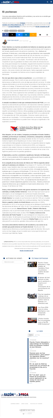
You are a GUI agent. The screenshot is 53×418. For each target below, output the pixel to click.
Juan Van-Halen (13, 30)
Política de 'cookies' (36, 405)
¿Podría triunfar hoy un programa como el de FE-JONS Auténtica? (44, 321)
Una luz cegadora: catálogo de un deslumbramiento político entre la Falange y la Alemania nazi (44, 299)
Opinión (6, 30)
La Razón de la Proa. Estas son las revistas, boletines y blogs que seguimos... (31, 128)
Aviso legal (24, 405)
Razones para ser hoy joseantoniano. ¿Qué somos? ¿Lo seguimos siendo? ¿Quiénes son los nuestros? (39, 357)
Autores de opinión (14, 259)
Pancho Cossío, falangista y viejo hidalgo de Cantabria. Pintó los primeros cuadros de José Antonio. (44, 268)
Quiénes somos (15, 405)
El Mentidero (21, 30)
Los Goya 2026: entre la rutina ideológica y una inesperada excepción (43, 311)
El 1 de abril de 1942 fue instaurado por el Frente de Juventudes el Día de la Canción (39, 368)
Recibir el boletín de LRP (43, 26)
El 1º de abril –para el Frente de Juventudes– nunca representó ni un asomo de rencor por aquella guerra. (38, 380)
